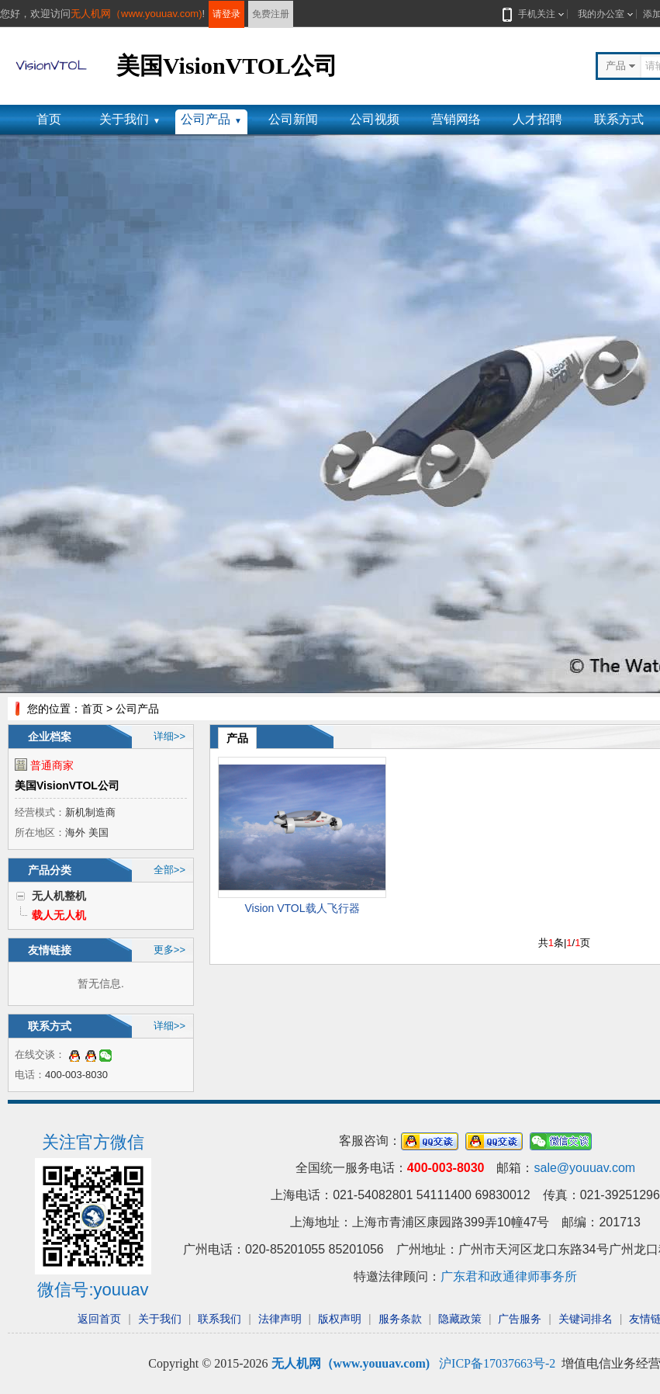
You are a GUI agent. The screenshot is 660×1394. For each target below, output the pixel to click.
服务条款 (400, 1319)
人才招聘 (537, 119)
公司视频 (374, 119)
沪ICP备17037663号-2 (497, 1363)
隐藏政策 (460, 1319)
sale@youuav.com (584, 1167)
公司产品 (211, 119)
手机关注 (533, 14)
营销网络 (456, 119)
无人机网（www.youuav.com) (136, 13)
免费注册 (270, 14)
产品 (237, 738)
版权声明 (339, 1319)
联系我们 (219, 1319)
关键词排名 (585, 1319)
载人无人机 (59, 915)
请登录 (226, 14)
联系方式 (619, 119)
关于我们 (130, 119)
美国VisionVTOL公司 (67, 785)
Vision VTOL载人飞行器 (301, 908)
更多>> (169, 949)
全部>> (169, 870)
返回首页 (99, 1319)
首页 (48, 119)
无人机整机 (59, 895)
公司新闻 (293, 119)
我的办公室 (601, 14)
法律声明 (280, 1319)
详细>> (169, 736)
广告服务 (519, 1319)
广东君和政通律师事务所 (509, 1276)
